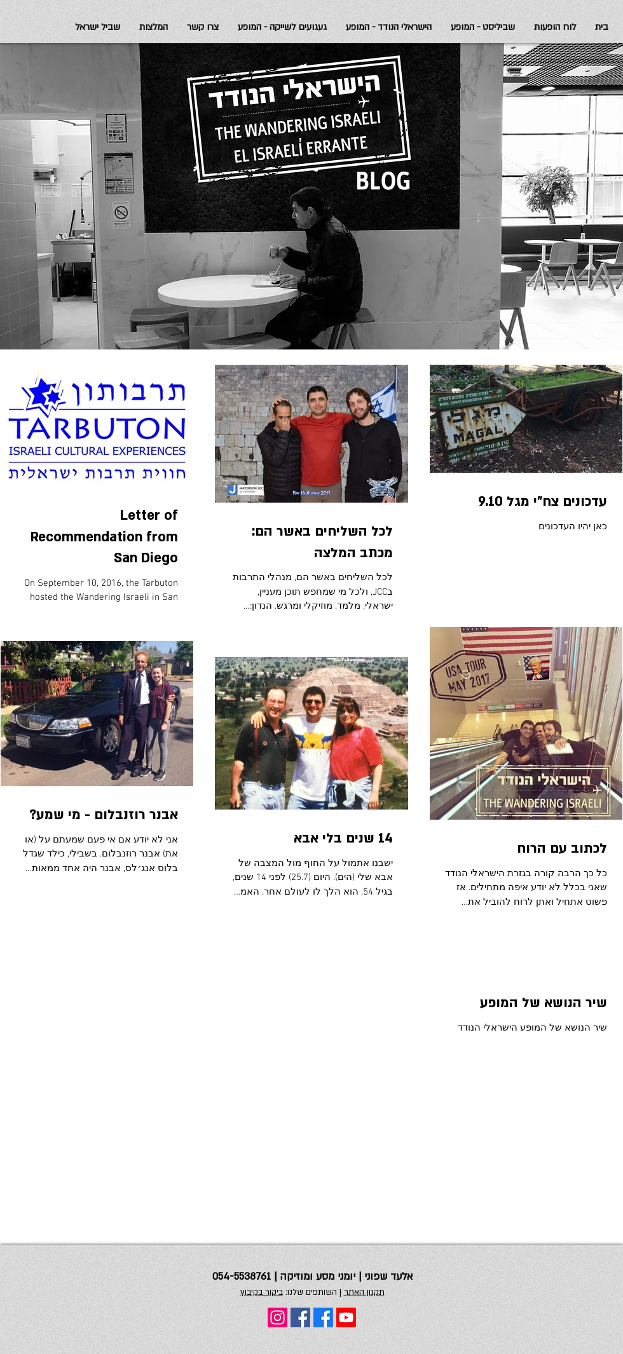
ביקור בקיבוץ (261, 1292)
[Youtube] (346, 1317)
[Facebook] (323, 1317)
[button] (97, 27)
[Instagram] (277, 1317)
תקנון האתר (364, 1292)
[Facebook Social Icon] (300, 1317)
